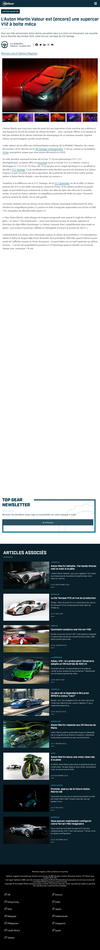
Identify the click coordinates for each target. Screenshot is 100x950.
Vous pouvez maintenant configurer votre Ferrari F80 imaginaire (71, 822)
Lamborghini (56, 658)
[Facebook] (36, 44)
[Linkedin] (44, 44)
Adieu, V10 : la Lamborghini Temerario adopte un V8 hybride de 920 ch (72, 663)
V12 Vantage (18, 169)
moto (53, 753)
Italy (9, 908)
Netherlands (61, 916)
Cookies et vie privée (60, 871)
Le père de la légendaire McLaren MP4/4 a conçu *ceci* (70, 695)
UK (8, 894)
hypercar (55, 563)
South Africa (13, 930)
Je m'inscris (47, 522)
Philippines (12, 923)
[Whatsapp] (48, 44)
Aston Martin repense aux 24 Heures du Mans (73, 727)
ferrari (54, 626)
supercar (55, 595)
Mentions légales (39, 871)
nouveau (42, 162)
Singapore (60, 923)
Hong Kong (13, 901)
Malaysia (11, 916)
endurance (56, 722)
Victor (5, 152)
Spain (58, 930)
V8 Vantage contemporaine (49, 148)
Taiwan (10, 937)
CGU (48, 871)
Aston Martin (10, 11)
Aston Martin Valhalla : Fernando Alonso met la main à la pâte (73, 567)
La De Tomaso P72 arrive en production (73, 598)
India (57, 901)
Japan (58, 908)
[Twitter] (40, 44)
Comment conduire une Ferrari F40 (71, 629)
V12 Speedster (62, 183)
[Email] (52, 44)
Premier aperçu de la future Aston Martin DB (70, 790)
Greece (58, 894)
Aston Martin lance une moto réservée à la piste (73, 759)
